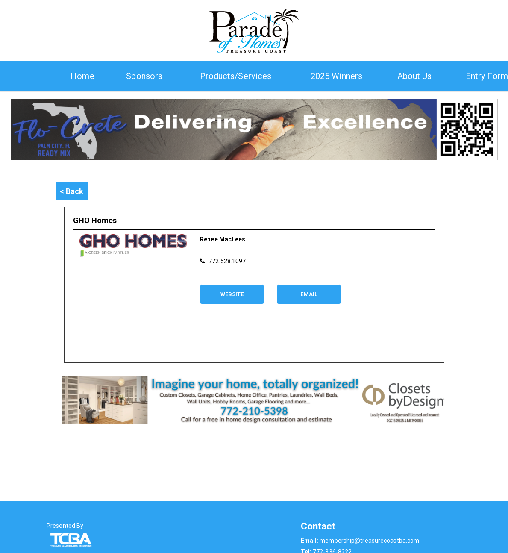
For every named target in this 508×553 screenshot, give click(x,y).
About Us (414, 76)
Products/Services (236, 76)
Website (232, 294)
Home (82, 76)
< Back (72, 191)
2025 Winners (336, 76)
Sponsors (144, 76)
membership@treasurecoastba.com (369, 540)
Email (308, 294)
